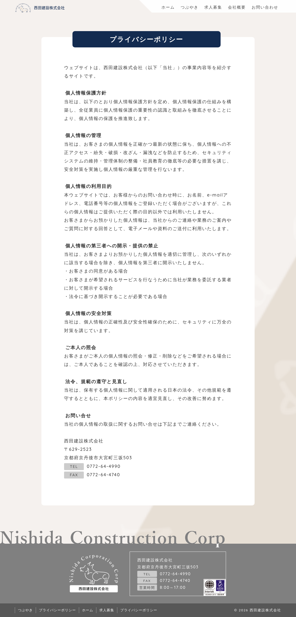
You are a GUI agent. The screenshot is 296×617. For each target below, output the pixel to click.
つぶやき (189, 7)
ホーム (168, 7)
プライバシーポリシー (57, 610)
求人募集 (213, 7)
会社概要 (237, 7)
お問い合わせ (265, 7)
